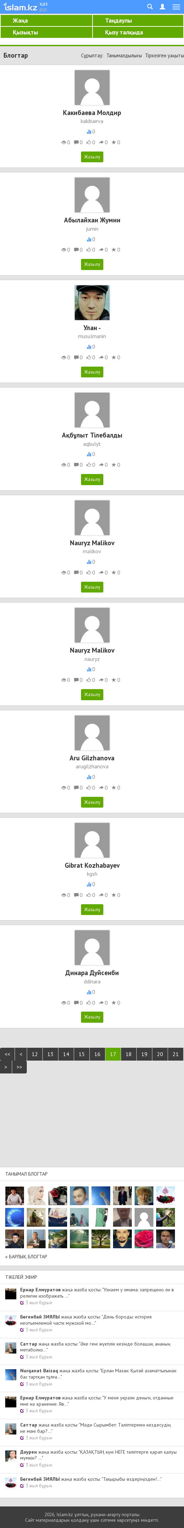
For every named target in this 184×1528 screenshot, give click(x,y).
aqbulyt (92, 443)
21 (176, 1054)
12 (35, 1054)
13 (50, 1054)
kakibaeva (92, 120)
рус (43, 9)
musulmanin (92, 336)
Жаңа (20, 20)
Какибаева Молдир (92, 112)
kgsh (92, 873)
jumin (92, 228)
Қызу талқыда (124, 32)
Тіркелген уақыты (164, 55)
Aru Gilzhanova (92, 757)
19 (144, 1054)
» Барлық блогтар (26, 1256)
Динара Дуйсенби (92, 972)
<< (7, 1054)
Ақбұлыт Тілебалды (92, 435)
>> (19, 1066)
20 (160, 1054)
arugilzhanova (92, 766)
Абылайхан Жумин (92, 219)
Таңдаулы (118, 20)
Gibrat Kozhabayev (92, 865)
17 (113, 1054)
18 (129, 1054)
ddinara (92, 981)
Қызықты (25, 32)
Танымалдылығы (124, 55)
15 (82, 1054)
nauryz (92, 658)
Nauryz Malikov (92, 542)
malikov (92, 551)
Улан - (92, 327)
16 (97, 1054)
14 (66, 1054)
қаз (44, 3)
